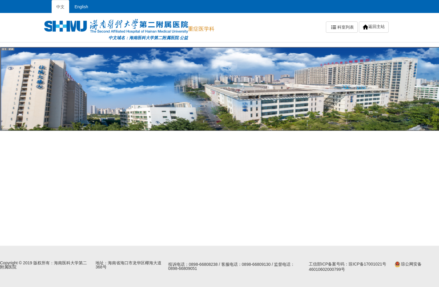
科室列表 (342, 27)
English (81, 6)
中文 (60, 6)
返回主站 (374, 27)
